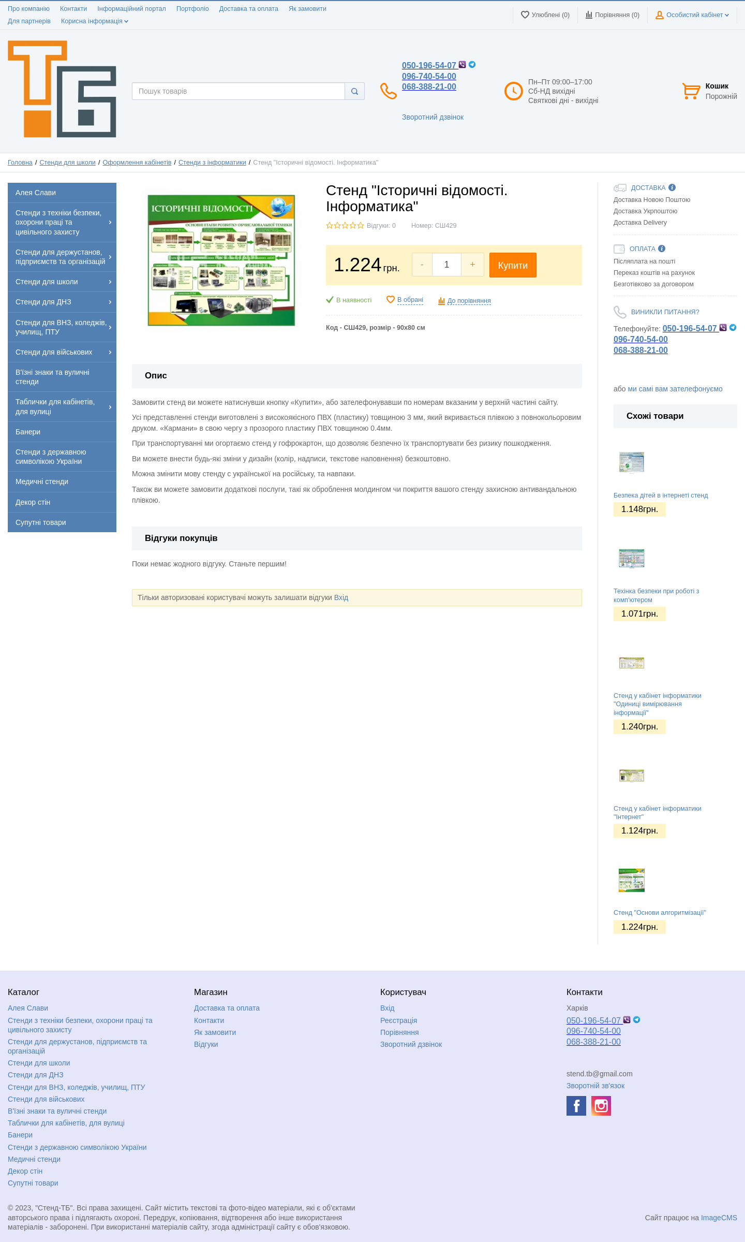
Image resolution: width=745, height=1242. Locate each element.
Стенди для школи (67, 162)
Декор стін (25, 1171)
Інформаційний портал (131, 8)
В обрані (410, 299)
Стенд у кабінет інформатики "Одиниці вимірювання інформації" (658, 704)
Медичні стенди (34, 1159)
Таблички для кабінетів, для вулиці (66, 1123)
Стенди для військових (46, 1099)
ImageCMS (719, 1218)
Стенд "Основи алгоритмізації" (660, 912)
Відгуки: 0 (381, 225)
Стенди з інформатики (212, 162)
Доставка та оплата (248, 8)
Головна (20, 162)
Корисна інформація (94, 21)
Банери (20, 1135)
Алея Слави (28, 1008)
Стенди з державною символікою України (77, 1147)
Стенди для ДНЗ (36, 1075)
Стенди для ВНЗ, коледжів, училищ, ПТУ (76, 1087)
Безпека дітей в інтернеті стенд (661, 495)
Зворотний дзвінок (433, 117)
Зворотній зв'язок (595, 1086)
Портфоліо (192, 8)
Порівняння (399, 1032)
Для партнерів (29, 21)
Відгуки (206, 1044)
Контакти (73, 8)
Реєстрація (398, 1020)
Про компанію (29, 8)
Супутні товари (33, 1183)
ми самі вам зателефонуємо (675, 389)
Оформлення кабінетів (136, 162)
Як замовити (307, 8)
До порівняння (469, 300)
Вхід (341, 597)
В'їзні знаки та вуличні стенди (57, 1111)
